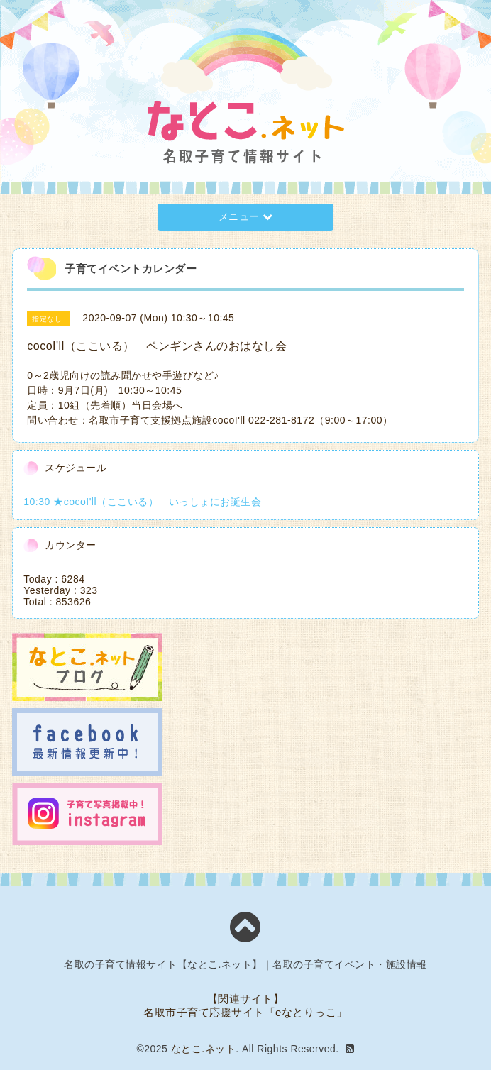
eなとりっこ (305, 1012)
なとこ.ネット (203, 1048)
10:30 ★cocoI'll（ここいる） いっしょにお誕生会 (142, 501)
